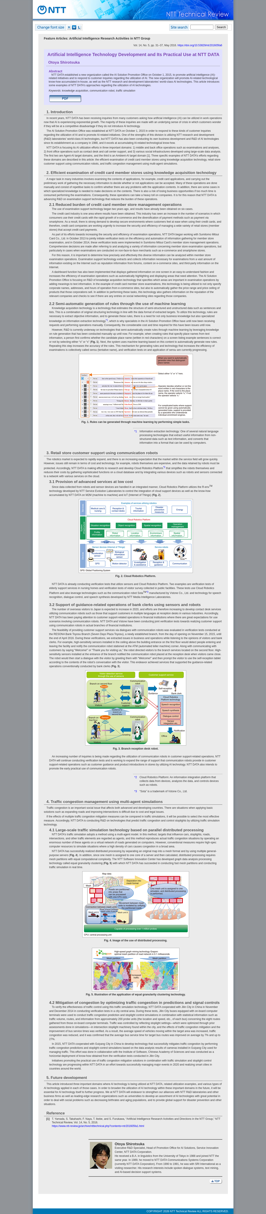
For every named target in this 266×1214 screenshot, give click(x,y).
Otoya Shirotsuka (64, 62)
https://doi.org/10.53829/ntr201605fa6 (199, 45)
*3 (135, 791)
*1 (135, 431)
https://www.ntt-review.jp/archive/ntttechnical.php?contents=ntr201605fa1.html (98, 1126)
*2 (135, 777)
